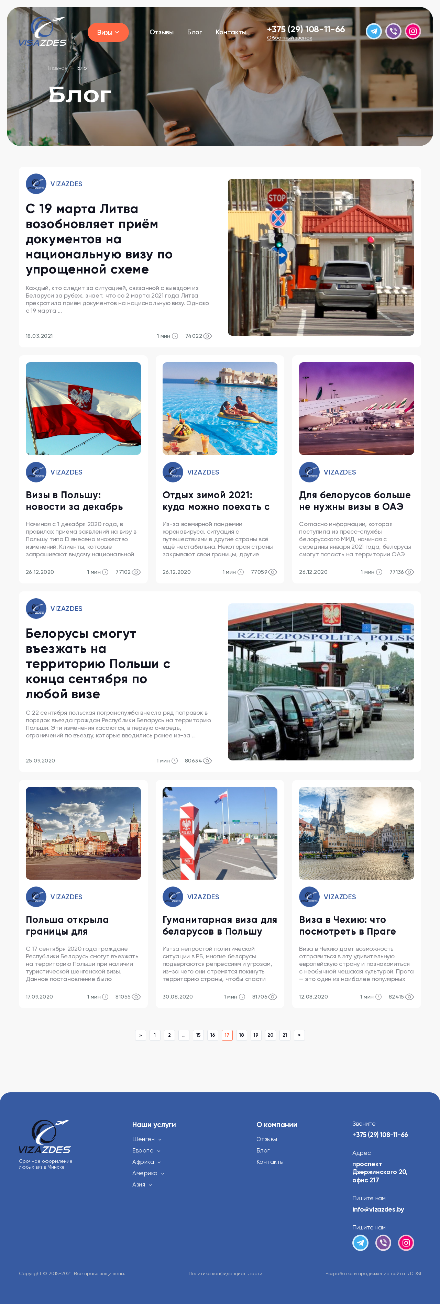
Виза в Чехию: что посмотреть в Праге (347, 925)
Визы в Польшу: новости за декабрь (74, 500)
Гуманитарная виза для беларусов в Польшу (220, 925)
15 (198, 1035)
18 (241, 1035)
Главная (57, 68)
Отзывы (162, 32)
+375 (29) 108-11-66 (306, 29)
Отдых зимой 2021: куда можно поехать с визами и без (216, 501)
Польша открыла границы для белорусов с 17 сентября (67, 925)
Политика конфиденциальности (225, 1273)
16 (212, 1035)
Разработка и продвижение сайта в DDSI (373, 1273)
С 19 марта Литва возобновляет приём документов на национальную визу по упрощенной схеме (99, 239)
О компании (276, 1124)
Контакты (231, 32)
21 (285, 1035)
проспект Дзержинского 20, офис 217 (381, 1172)
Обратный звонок (289, 38)
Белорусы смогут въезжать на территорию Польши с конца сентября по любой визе (98, 663)
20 (270, 1035)
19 (256, 1035)
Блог (194, 32)
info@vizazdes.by (378, 1209)
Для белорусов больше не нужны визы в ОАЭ (355, 500)
